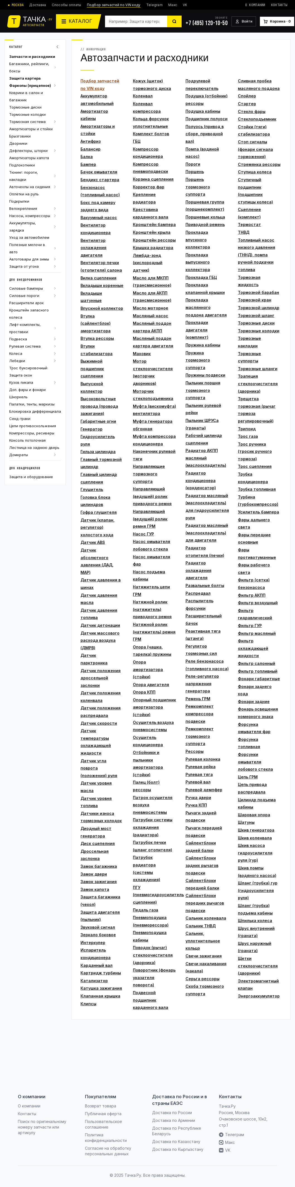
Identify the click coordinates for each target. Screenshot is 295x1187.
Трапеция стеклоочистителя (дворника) (258, 383)
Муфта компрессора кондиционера (154, 440)
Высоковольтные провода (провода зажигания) (99, 406)
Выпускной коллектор (92, 387)
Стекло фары (251, 111)
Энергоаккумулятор (259, 996)
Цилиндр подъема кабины (257, 803)
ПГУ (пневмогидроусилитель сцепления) (154, 895)
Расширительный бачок (204, 619)
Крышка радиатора (153, 247)
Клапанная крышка (100, 996)
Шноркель (18, 397)
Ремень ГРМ (198, 698)
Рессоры (195, 751)
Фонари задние (254, 701)
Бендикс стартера (100, 179)
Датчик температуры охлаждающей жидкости (96, 741)
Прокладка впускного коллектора (198, 239)
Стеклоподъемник (257, 119)
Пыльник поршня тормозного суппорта (203, 390)
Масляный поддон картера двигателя (153, 342)
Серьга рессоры (203, 978)
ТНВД (243, 232)
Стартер (247, 103)
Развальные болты (205, 585)
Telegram (154, 5)
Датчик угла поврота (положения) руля (99, 768)
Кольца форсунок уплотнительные (151, 122)
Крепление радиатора (144, 198)
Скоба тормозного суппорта (205, 990)
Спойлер (247, 96)
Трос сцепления (255, 466)
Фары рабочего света (254, 568)
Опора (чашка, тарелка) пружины (152, 651)
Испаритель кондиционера (96, 954)
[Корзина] (277, 21)
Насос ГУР (143, 534)
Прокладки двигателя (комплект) (197, 330)
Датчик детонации (100, 625)
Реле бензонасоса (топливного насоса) (207, 665)
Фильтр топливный (257, 671)
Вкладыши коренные (102, 285)
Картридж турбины (101, 972)
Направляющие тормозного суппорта (149, 473)
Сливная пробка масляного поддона (259, 84)
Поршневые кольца (205, 217)
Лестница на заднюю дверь (34, 447)
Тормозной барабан (258, 292)
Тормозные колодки (27, 114)
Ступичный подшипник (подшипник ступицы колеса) (255, 190)
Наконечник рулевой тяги (154, 455)
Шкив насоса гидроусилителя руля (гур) (255, 852)
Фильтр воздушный (258, 602)
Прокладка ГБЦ (201, 277)
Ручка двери (198, 797)
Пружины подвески (205, 375)
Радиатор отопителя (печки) (205, 551)
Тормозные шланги (257, 368)
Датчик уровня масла (96, 787)
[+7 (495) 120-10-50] (207, 21)
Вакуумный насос (99, 217)
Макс (172, 5)
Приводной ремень (205, 224)
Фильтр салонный (256, 663)
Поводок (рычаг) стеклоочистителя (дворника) (153, 955)
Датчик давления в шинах (101, 583)
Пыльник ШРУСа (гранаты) (202, 424)
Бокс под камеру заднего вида (98, 206)
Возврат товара (100, 1106)
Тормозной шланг (256, 315)
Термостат (249, 224)
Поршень (195, 171)
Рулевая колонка (203, 759)
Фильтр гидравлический (255, 614)
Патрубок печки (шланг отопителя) (152, 846)
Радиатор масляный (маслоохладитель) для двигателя (207, 532)
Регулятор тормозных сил (201, 650)
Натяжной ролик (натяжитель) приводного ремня (152, 609)
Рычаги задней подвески (201, 816)
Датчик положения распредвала (101, 712)
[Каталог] (78, 21)
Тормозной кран (254, 300)
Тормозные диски (25, 107)
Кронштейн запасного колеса (29, 314)
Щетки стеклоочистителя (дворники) (258, 965)
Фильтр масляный (257, 633)
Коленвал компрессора (147, 107)
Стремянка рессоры (259, 164)
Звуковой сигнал (98, 927)
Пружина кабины (203, 345)
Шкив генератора (256, 830)
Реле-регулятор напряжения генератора (202, 683)
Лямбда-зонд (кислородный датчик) (147, 262)
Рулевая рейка (201, 766)
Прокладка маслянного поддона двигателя (206, 307)
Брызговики (20, 136)
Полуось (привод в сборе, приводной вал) (205, 134)
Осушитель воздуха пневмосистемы (153, 726)
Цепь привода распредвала (252, 788)
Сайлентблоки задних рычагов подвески (202, 865)
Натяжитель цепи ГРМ (151, 590)
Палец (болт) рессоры (146, 786)
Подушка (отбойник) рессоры (207, 100)
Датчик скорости (99, 723)
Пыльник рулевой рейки (203, 409)
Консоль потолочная (27, 440)
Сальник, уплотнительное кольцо (203, 940)
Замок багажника (99, 866)
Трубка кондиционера (253, 478)
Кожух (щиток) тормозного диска (152, 84)
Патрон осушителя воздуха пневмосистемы (152, 805)
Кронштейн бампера (154, 224)
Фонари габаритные (259, 678)
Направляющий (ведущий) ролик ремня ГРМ (150, 519)
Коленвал (143, 96)
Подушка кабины (203, 111)
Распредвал (198, 593)
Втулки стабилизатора (97, 350)
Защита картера (25, 78)
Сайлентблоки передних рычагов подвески (205, 903)
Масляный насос (150, 315)
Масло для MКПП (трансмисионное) (152, 282)
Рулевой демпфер (204, 789)
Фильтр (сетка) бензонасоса (254, 583)
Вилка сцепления (98, 278)
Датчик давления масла (99, 599)
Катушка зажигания (101, 988)
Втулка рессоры (97, 338)
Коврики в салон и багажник (26, 96)
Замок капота (95, 889)
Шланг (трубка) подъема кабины (255, 909)
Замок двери (94, 874)
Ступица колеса (255, 171)
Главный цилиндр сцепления (99, 478)
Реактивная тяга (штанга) (203, 635)
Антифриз (91, 141)
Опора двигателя (151, 684)
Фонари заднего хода (255, 690)
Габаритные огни (98, 421)
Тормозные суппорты (249, 357)
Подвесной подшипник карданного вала (150, 1000)
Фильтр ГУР (250, 625)
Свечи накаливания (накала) (206, 967)
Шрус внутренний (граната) (256, 932)
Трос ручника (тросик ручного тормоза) (255, 451)
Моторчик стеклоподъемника (153, 395)
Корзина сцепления (153, 179)
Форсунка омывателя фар (254, 728)
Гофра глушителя (99, 512)
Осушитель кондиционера (148, 741)
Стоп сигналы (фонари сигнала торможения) (255, 149)
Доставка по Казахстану (176, 1141)
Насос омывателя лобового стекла (151, 545)
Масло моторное (150, 308)
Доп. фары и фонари (27, 389)
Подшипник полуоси (207, 118)
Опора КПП (144, 692)
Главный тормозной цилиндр (101, 463)
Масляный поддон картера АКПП (152, 327)
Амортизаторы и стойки (31, 129)
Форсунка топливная (249, 743)
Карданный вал (97, 965)
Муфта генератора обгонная (152, 425)
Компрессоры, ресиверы (31, 433)
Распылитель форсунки (199, 604)
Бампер (88, 164)
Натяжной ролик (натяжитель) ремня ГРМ (154, 632)
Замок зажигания (99, 881)
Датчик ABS (93, 542)
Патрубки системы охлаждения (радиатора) (152, 827)
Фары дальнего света (254, 523)
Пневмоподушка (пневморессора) (151, 921)
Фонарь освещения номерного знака (258, 713)
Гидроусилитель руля (98, 440)
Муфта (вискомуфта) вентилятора (154, 410)
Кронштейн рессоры (154, 240)
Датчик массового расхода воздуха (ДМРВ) (100, 640)
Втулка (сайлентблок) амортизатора (96, 323)
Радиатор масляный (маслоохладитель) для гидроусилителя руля (207, 506)
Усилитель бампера (258, 512)
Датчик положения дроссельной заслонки (101, 678)
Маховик (142, 353)
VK (185, 5)
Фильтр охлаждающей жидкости (253, 648)
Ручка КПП (196, 805)
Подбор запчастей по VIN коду (114, 5)
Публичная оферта (103, 1113)
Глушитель (92, 489)
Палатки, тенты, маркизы (32, 404)
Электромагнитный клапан (258, 985)
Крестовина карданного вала (150, 213)
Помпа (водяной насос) (202, 153)
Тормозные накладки (249, 342)
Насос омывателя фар (151, 560)
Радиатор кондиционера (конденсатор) (201, 480)
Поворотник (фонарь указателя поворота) (154, 977)
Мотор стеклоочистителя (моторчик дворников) (153, 372)
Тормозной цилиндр (258, 307)
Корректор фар (148, 187)
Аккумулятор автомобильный (97, 100)
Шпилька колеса (255, 920)
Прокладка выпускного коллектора (198, 262)
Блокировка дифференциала (35, 411)
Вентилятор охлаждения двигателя (93, 247)
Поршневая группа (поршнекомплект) (205, 206)
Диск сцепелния (98, 843)
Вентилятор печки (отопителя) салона (101, 266)
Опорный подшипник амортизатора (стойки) (154, 707)
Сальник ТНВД (201, 925)
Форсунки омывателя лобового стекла (255, 761)
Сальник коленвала (206, 918)
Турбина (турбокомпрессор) (258, 501)
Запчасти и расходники (32, 56)
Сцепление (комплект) (249, 213)
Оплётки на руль (24, 194)
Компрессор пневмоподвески (150, 168)
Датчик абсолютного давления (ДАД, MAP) (97, 561)
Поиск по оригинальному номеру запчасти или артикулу (42, 1127)
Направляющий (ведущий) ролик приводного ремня (152, 496)
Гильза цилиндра (98, 451)
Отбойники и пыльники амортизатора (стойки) (148, 763)
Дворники (18, 143)
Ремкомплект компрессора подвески (200, 713)
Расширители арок (26, 303)
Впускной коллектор (102, 308)
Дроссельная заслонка (95, 855)
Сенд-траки (19, 418)
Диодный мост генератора (96, 832)
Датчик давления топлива (99, 614)
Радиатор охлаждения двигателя (198, 570)
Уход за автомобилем (29, 237)
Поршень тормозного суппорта (198, 186)
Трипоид (247, 428)
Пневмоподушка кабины (150, 936)
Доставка (37, 5)
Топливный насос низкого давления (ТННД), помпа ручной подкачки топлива (256, 255)
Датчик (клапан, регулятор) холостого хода (97, 527)
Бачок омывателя (99, 171)
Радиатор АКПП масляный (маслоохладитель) (206, 458)
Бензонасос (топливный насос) (100, 191)
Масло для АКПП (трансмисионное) (152, 297)
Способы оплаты (66, 5)
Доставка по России (172, 1112)
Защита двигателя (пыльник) (100, 916)
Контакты (279, 5)
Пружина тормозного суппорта (198, 360)
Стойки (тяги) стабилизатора (254, 130)
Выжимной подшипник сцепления (92, 368)
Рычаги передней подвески (204, 831)
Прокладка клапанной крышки (205, 288)
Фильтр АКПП (251, 595)
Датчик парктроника (94, 659)
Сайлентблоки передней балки (202, 884)
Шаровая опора (254, 814)
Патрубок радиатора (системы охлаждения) (146, 868)
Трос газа (248, 436)
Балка (87, 156)
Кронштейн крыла (151, 232)
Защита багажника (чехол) (100, 900)
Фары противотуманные (257, 553)
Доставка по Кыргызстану (177, 1149)
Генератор (92, 429)
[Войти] (243, 21)
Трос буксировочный (28, 368)
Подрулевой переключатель (202, 84)
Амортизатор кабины (94, 115)
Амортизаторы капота (29, 158)
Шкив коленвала (255, 837)
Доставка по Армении (173, 1120)
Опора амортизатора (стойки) (148, 669)
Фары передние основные (254, 538)
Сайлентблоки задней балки (201, 847)
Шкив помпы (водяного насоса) (257, 872)
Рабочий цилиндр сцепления (204, 439)
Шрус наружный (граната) (254, 947)
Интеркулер (93, 942)
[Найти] (174, 21)
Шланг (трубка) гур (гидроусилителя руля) (257, 890)
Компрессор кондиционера (148, 153)
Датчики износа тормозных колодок (101, 817)
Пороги (193, 164)
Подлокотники (22, 165)
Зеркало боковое (98, 934)
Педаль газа (145, 910)
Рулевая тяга (199, 774)
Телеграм (231, 1134)
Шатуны (246, 822)
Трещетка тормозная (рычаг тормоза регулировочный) (257, 409)
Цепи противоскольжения (32, 426)
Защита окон (20, 375)
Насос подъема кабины (149, 575)
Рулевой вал (198, 782)
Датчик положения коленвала (101, 696)
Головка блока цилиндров (95, 501)
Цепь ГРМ (248, 777)
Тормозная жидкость (249, 281)
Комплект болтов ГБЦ (151, 137)
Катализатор (94, 980)
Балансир (91, 149)
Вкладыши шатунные (91, 297)
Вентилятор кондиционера (96, 229)
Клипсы (88, 1003)
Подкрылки (19, 201)
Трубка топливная (257, 489)
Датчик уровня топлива (96, 802)
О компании (255, 5)
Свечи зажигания (204, 955)
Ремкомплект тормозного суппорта (200, 736)
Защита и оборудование (31, 477)
